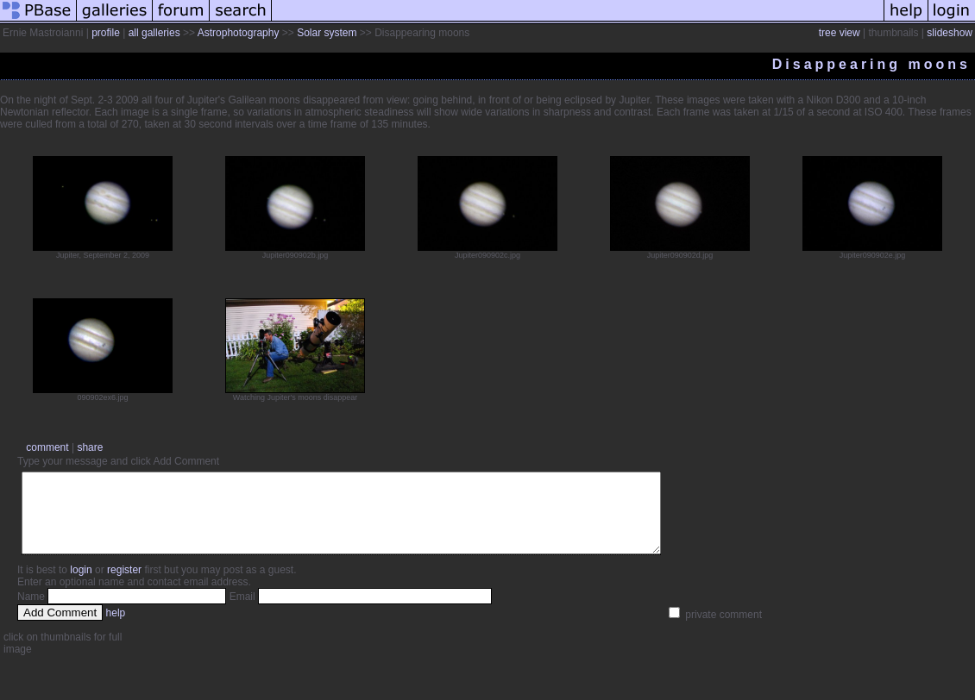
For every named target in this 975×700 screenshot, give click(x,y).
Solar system (326, 33)
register (124, 585)
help (116, 628)
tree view (839, 33)
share (90, 447)
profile (105, 33)
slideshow (949, 33)
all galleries (154, 33)
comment (47, 447)
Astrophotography (239, 33)
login (80, 585)
